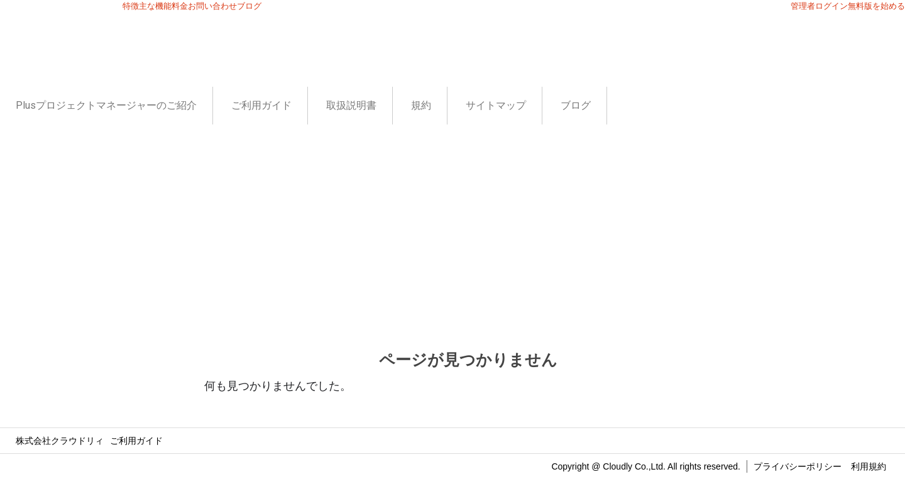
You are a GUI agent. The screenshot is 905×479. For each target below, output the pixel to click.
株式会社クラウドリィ (60, 441)
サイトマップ (496, 105)
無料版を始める (876, 6)
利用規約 (868, 466)
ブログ (576, 105)
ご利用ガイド (261, 105)
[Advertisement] (452, 219)
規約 (421, 105)
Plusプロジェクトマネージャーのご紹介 (106, 105)
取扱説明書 (351, 105)
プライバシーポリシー (798, 466)
